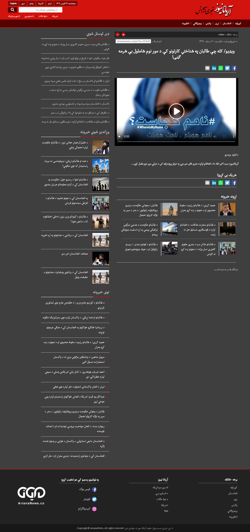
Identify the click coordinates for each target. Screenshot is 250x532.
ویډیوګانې (197, 23)
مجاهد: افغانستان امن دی (74, 253)
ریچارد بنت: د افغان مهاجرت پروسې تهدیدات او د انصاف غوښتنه (75, 428)
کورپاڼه (238, 23)
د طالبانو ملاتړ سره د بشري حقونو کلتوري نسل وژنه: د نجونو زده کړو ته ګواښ (198, 249)
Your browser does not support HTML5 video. (176, 111)
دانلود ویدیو (231, 154)
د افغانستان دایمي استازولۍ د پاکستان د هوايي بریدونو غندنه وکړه (73, 443)
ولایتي (208, 23)
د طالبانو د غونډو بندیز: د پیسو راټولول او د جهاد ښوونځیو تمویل (141, 246)
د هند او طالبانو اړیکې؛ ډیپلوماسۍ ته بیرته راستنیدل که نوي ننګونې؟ (66, 163)
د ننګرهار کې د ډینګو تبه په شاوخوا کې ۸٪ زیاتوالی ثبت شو (80, 112)
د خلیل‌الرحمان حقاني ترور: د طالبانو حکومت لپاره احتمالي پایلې (65, 145)
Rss (166, 511)
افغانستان (227, 23)
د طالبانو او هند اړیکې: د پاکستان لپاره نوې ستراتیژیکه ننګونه (73, 317)
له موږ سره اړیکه (14, 16)
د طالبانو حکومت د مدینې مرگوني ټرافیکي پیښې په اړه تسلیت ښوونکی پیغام (139, 229)
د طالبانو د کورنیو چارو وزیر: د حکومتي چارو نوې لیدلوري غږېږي (75, 305)
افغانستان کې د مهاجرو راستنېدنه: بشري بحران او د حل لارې (73, 455)
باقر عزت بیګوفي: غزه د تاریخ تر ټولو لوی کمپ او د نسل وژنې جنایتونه (75, 58)
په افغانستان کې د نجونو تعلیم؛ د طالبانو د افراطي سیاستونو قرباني (67, 200)
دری (23, 3)
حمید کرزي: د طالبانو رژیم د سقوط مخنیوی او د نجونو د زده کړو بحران (197, 207)
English (13, 3)
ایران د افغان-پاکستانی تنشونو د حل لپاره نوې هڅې (78, 386)
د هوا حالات (43, 16)
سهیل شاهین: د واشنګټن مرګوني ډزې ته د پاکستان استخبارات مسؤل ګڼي (78, 359)
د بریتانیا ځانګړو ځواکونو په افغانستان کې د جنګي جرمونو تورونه (75, 329)
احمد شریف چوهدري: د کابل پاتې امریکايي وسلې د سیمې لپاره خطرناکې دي (74, 374)
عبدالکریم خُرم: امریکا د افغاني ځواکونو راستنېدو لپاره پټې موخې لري (74, 399)
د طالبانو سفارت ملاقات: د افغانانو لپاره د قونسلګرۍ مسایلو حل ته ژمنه (197, 229)
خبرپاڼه (55, 16)
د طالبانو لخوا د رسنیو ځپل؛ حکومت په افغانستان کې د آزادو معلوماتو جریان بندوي (66, 182)
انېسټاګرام (84, 508)
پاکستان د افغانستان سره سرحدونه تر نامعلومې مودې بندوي (80, 103)
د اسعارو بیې (29, 16)
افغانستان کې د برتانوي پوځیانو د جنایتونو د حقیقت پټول (66, 274)
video (221, 34)
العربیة (40, 3)
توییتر (86, 498)
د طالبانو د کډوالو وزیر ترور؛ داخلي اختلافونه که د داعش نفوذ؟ (65, 219)
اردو (50, 3)
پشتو (31, 3)
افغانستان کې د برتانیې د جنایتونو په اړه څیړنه (64, 235)
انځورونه (185, 23)
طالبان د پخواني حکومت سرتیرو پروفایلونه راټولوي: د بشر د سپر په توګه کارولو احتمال (140, 210)
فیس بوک (84, 489)
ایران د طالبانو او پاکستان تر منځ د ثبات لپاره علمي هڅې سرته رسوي (76, 81)
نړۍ (217, 23)
